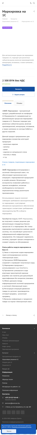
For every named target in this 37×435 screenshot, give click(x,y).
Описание (7, 103)
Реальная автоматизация (10, 341)
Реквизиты (5, 376)
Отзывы (19, 103)
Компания (6, 328)
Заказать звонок (10, 400)
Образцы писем (7, 379)
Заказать (18, 89)
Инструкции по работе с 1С (11, 387)
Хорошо (9, 431)
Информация (7, 372)
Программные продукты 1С (11, 356)
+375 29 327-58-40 (11, 397)
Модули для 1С (7, 362)
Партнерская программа (10, 349)
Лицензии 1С (6, 365)
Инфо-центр (6, 346)
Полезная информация (10, 390)
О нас (4, 332)
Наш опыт (5, 335)
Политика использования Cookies (21, 427)
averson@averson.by (12, 403)
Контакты (6, 394)
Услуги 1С (6, 369)
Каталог (5, 353)
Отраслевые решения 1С (10, 359)
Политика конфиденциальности (13, 422)
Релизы (4, 383)
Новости (5, 343)
